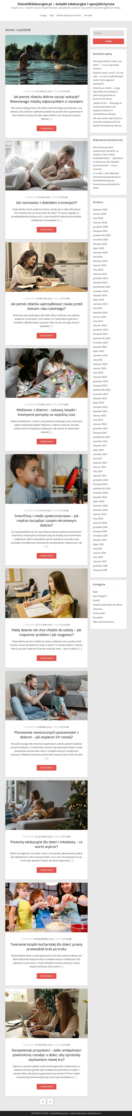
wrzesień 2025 (100, 239)
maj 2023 (97, 359)
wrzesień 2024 (100, 291)
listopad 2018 (100, 570)
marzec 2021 (99, 467)
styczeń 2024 (100, 325)
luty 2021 (98, 471)
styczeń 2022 (100, 424)
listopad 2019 (100, 531)
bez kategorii (100, 596)
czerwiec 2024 (100, 304)
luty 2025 (98, 269)
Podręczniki (99, 613)
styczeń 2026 (100, 222)
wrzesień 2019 (100, 535)
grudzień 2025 (100, 226)
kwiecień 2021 (100, 462)
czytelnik (65, 91)
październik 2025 (102, 235)
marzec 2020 (99, 514)
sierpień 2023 (100, 347)
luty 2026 (98, 218)
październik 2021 (101, 437)
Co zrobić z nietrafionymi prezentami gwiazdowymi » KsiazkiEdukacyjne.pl (107, 177)
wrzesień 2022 (100, 394)
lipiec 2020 (98, 501)
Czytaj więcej (48, 129)
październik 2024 (102, 286)
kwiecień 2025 (100, 261)
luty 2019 (98, 557)
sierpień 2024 (100, 295)
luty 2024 (98, 321)
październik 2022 (102, 389)
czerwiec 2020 (100, 505)
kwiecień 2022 (100, 411)
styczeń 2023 (100, 377)
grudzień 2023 (100, 329)
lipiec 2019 (98, 544)
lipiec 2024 (98, 299)
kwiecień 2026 (100, 209)
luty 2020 (98, 518)
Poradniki (88, 15)
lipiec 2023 (98, 351)
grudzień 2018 (100, 565)
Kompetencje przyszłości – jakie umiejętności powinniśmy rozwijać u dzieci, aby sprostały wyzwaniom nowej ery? (46, 1055)
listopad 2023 (100, 334)
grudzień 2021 (100, 428)
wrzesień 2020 (100, 492)
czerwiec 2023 (100, 355)
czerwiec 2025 (100, 252)
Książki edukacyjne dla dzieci (69, 15)
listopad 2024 (100, 282)
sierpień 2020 (100, 497)
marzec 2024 (99, 317)
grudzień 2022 (100, 381)
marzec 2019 (99, 553)
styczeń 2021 (99, 475)
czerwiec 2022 (100, 407)
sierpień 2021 (99, 445)
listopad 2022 (100, 385)
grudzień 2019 (100, 527)
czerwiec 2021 (100, 454)
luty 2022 (98, 419)
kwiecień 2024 (100, 312)
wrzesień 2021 (100, 441)
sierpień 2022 (100, 398)
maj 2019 (97, 548)
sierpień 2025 (100, 244)
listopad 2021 (100, 432)
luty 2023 (98, 372)
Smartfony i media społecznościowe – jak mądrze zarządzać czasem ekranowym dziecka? (46, 521)
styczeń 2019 (99, 561)
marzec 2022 (99, 415)
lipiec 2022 (98, 402)
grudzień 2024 (100, 278)
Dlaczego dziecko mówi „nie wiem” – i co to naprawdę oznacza (107, 65)
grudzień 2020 (100, 480)
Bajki (52, 15)
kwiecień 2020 (100, 510)
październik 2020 (102, 488)
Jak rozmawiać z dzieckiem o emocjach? (46, 203)
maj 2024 (97, 308)
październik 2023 (101, 338)
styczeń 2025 (100, 274)
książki (96, 600)
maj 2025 (97, 256)
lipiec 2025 (98, 248)
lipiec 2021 (98, 450)
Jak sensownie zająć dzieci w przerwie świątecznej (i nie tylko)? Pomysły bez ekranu (107, 122)
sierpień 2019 (99, 540)
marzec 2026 (99, 214)
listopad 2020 (100, 484)
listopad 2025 (100, 231)
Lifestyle (97, 609)
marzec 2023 (99, 368)
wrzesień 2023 (100, 342)
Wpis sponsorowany (103, 621)
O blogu (43, 15)
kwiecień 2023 (100, 364)
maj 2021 (97, 458)
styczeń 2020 (100, 523)
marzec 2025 (99, 265)
